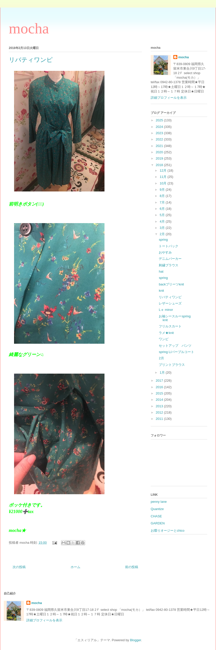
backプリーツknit (171, 284)
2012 (160, 412)
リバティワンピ (170, 297)
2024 (160, 127)
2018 (160, 165)
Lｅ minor (166, 310)
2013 (160, 406)
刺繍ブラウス (168, 265)
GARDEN (158, 523)
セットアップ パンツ (175, 345)
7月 (163, 202)
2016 (160, 387)
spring (163, 239)
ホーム (75, 567)
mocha (29, 28)
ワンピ (164, 339)
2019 (160, 158)
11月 (164, 177)
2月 (163, 234)
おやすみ (165, 252)
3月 (163, 228)
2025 (160, 120)
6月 (163, 209)
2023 (160, 133)
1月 (163, 372)
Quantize (157, 509)
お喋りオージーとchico (167, 530)
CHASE (156, 516)
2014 (160, 400)
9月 (163, 189)
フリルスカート (170, 326)
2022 (160, 139)
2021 (160, 146)
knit (161, 290)
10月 (164, 183)
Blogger (135, 640)
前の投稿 (131, 567)
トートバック (168, 246)
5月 (163, 215)
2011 (160, 419)
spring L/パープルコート (176, 352)
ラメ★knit (166, 333)
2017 (160, 380)
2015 (160, 393)
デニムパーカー (170, 259)
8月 (163, 196)
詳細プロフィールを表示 (169, 97)
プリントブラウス (172, 365)
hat (161, 271)
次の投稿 (19, 567)
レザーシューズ (170, 303)
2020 (160, 152)
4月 (163, 221)
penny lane (159, 502)
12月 (164, 170)
